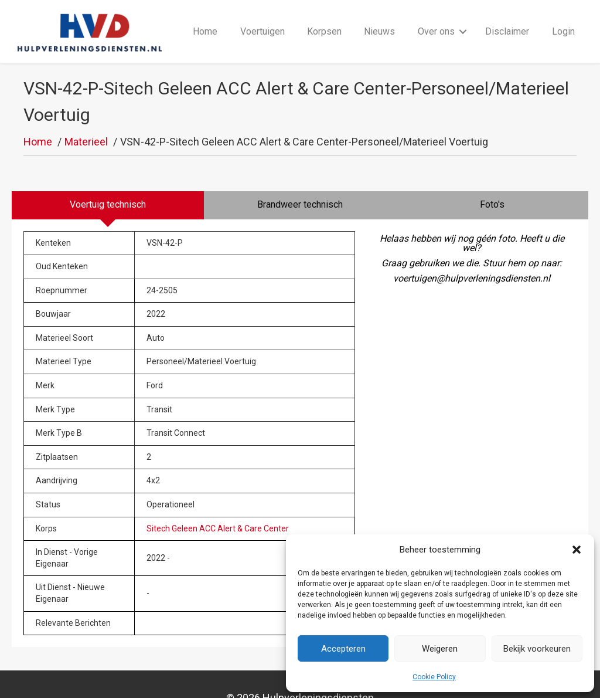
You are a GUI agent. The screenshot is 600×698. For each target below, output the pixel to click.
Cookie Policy (434, 677)
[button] (576, 549)
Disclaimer (507, 18)
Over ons (436, 18)
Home (205, 18)
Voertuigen (262, 18)
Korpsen (324, 18)
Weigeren (440, 648)
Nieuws (379, 18)
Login (563, 18)
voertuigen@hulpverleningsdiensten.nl (471, 252)
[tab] (108, 179)
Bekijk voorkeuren (537, 648)
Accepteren (343, 648)
